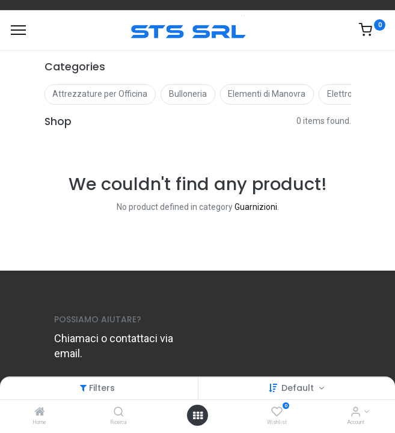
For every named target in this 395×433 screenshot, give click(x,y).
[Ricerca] (118, 412)
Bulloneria (188, 94)
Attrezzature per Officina (99, 94)
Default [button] (298, 388)
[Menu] (18, 30)
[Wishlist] (277, 412)
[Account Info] (355, 412)
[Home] (39, 412)
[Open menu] (198, 415)
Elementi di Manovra (266, 94)
